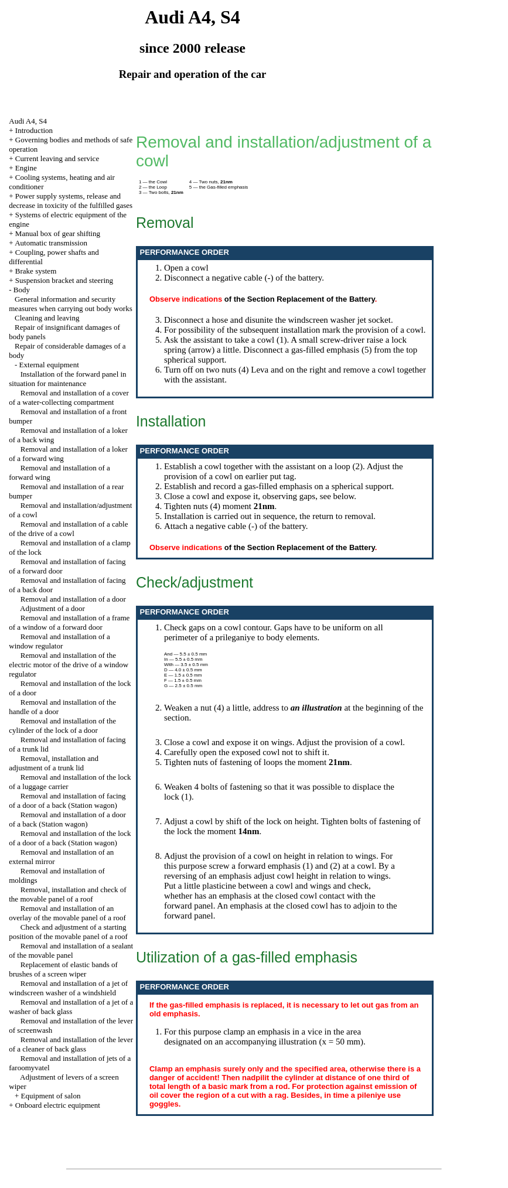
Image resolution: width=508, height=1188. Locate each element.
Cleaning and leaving (47, 317)
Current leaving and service (57, 158)
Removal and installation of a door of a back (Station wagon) (67, 819)
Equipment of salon (51, 1095)
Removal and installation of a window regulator (59, 641)
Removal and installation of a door (73, 599)
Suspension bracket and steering (64, 280)
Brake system (35, 271)
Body (21, 289)
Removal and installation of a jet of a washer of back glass (71, 1007)
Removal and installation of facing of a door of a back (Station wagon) (67, 800)
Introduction (34, 130)
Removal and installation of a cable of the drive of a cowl (68, 529)
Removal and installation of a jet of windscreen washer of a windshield (68, 988)
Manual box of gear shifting (57, 233)
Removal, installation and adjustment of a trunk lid (53, 763)
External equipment (49, 364)
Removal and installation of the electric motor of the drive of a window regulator (68, 664)
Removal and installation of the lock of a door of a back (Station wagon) (70, 838)
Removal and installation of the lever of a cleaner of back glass (71, 1044)
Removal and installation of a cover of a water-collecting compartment (69, 397)
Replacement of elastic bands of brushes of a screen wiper (63, 969)
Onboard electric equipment (57, 1105)
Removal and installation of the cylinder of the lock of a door (62, 725)
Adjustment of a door (52, 608)
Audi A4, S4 (28, 121)
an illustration (316, 707)
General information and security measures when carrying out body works (70, 304)
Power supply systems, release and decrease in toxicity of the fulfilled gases (70, 201)
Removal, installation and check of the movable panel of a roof (67, 894)
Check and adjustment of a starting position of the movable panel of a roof (68, 932)
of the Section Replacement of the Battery (299, 299)
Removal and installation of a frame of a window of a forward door (69, 622)
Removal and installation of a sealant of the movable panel (71, 950)
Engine (26, 167)
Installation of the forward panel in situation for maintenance (67, 379)
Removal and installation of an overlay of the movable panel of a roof (67, 913)
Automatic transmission (51, 242)
